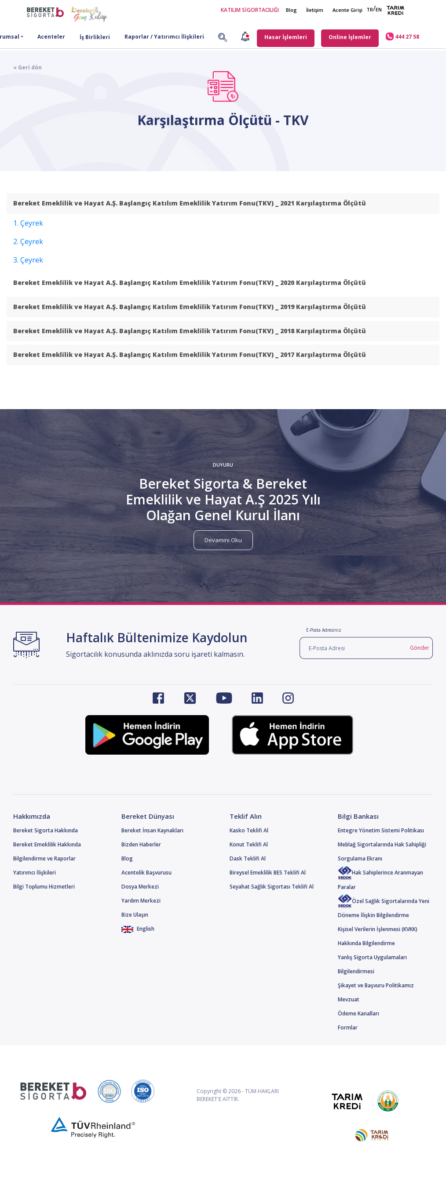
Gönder (419, 647)
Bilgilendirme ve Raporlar (44, 858)
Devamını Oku (223, 540)
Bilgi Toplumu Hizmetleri (44, 886)
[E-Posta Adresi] (353, 648)
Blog (291, 10)
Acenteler (51, 36)
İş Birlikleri (95, 37)
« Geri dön (27, 67)
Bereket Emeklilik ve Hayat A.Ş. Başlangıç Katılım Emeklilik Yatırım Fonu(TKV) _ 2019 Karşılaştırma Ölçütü (189, 306)
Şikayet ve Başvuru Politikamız (376, 985)
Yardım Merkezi (141, 900)
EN (379, 9)
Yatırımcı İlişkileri (34, 872)
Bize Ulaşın (134, 914)
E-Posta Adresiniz (323, 630)
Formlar (348, 1027)
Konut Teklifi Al (249, 844)
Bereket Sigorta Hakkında (45, 830)
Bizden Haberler (141, 844)
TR (369, 9)
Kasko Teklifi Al (249, 830)
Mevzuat (348, 999)
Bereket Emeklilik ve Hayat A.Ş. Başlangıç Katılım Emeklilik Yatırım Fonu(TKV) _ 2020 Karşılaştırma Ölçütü (189, 282)
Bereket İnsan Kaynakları (152, 830)
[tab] (223, 203)
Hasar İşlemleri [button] (285, 37)
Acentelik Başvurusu (146, 872)
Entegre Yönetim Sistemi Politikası (381, 830)
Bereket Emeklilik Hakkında (47, 844)
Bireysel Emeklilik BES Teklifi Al (268, 872)
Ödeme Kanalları (358, 1013)
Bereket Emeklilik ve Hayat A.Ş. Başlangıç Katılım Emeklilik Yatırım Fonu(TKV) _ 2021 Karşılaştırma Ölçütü (189, 203)
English (137, 928)
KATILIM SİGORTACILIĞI (250, 10)
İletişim (314, 10)
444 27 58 (402, 36)
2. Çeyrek (28, 241)
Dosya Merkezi (140, 886)
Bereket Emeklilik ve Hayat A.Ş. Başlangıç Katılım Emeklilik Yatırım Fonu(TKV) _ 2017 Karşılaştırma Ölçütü (189, 354)
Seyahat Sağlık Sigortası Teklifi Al (272, 886)
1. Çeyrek (28, 223)
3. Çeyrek (28, 260)
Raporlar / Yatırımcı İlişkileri (164, 36)
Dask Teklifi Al (248, 858)
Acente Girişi (347, 10)
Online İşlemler (350, 37)
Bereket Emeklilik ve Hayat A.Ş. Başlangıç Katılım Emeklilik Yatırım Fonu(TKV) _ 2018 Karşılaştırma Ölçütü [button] (189, 331)
